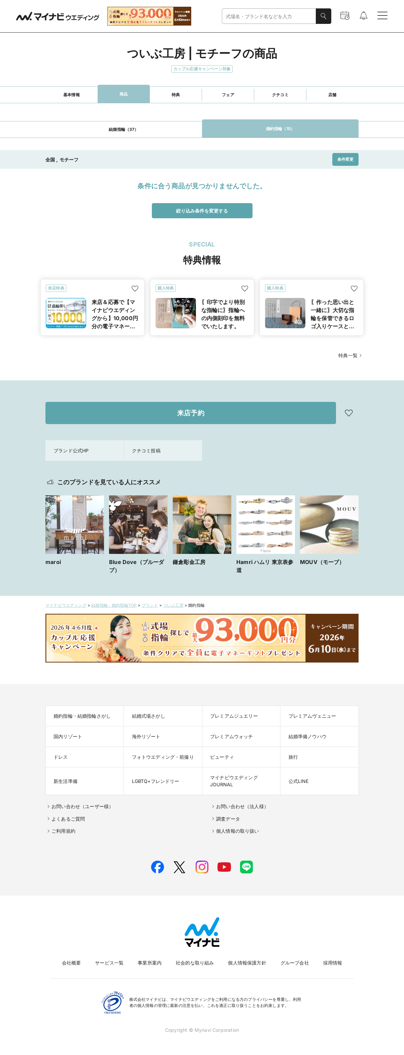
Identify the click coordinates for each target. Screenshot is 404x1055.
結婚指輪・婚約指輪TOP (114, 605)
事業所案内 (150, 963)
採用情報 (332, 963)
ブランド (150, 605)
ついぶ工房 (173, 605)
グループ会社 (294, 963)
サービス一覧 (109, 963)
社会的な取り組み (195, 963)
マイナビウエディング (66, 605)
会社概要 (71, 963)
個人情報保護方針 (247, 963)
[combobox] (269, 16)
